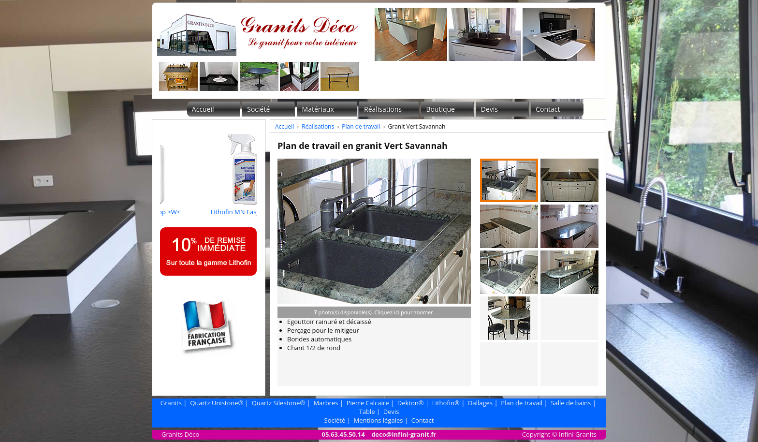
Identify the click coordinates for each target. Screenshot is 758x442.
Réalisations (383, 109)
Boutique (440, 109)
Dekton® (410, 402)
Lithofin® (446, 402)
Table (367, 411)
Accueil (203, 109)
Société (258, 109)
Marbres (325, 402)
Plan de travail (361, 126)
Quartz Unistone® (216, 402)
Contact (548, 109)
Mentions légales (378, 420)
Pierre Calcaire (368, 402)
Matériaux (318, 109)
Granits (171, 402)
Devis (489, 109)
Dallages (480, 402)
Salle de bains (571, 402)
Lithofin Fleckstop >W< (187, 207)
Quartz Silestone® (278, 402)
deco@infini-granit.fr (403, 434)
